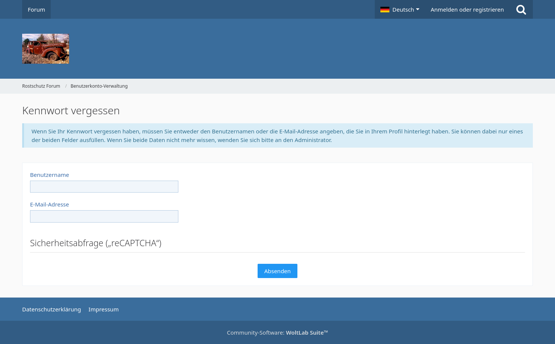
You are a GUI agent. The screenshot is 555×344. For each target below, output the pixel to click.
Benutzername (49, 174)
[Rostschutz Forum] (277, 48)
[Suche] (521, 9)
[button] (400, 9)
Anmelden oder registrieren (467, 9)
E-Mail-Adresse (49, 204)
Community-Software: (277, 332)
